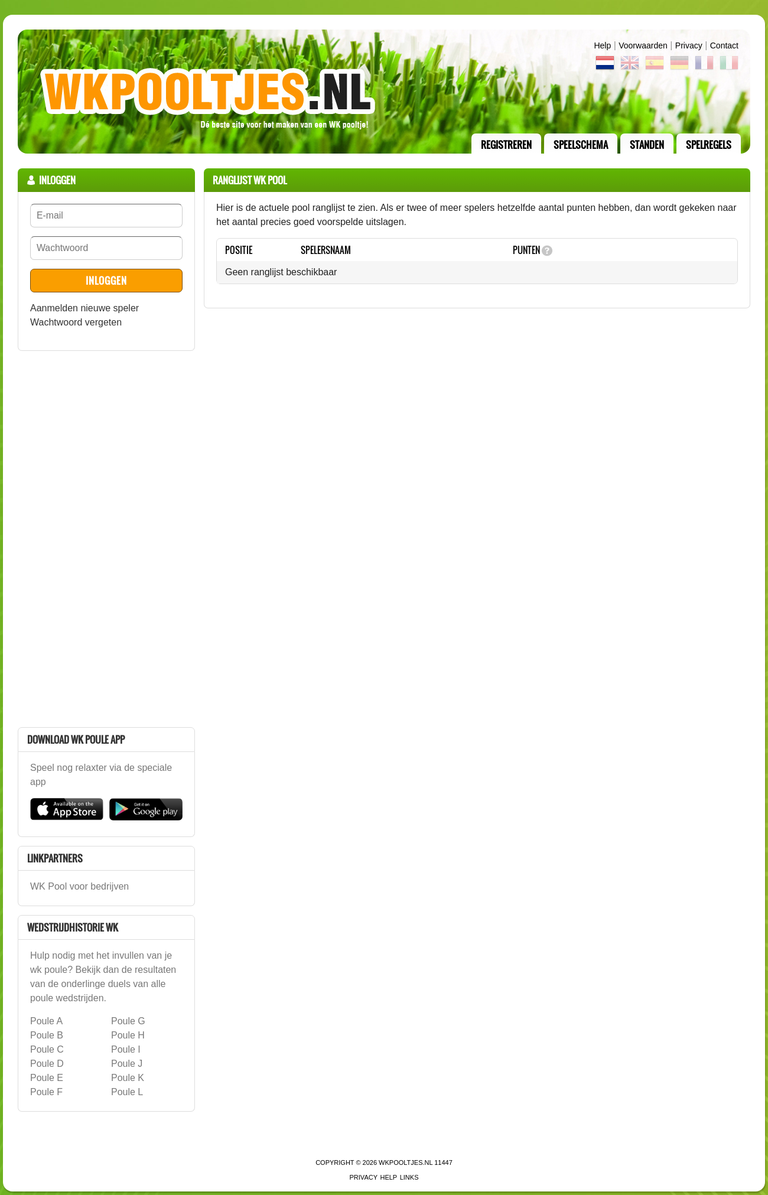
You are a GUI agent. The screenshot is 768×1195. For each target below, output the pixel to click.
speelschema (581, 145)
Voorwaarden (643, 45)
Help (602, 45)
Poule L (127, 1092)
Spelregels (708, 145)
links (409, 1177)
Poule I (126, 1049)
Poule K (127, 1078)
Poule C (47, 1049)
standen (647, 145)
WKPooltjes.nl (405, 1162)
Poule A (46, 1021)
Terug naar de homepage (384, 92)
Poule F (46, 1092)
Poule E (46, 1078)
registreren (506, 145)
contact (724, 45)
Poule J (126, 1064)
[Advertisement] (106, 537)
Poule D (47, 1064)
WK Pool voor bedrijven (79, 886)
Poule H (128, 1035)
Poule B (46, 1035)
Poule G (128, 1021)
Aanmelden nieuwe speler (84, 308)
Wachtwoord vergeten (76, 322)
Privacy (688, 45)
